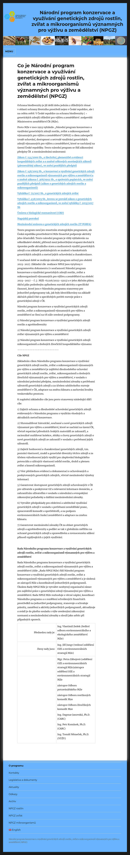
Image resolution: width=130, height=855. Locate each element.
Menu (9, 51)
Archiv (12, 801)
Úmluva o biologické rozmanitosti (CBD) (40, 212)
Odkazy (13, 794)
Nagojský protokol (28, 218)
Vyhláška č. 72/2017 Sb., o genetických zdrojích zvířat (48, 193)
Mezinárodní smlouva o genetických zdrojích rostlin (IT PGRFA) (54, 224)
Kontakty (14, 772)
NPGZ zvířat (15, 815)
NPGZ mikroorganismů (22, 822)
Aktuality (14, 787)
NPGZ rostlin (16, 808)
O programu (16, 765)
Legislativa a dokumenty (23, 780)
